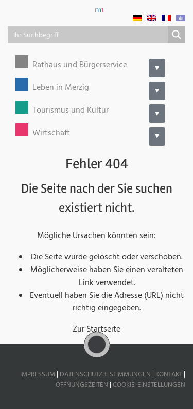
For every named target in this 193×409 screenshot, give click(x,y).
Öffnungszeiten (82, 385)
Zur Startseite (96, 329)
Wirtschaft (51, 133)
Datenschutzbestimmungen (105, 374)
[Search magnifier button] (176, 34)
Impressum (37, 374)
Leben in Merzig (60, 88)
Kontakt (168, 374)
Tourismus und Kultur (70, 110)
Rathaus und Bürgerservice (79, 65)
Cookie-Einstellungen (149, 385)
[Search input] (88, 34)
